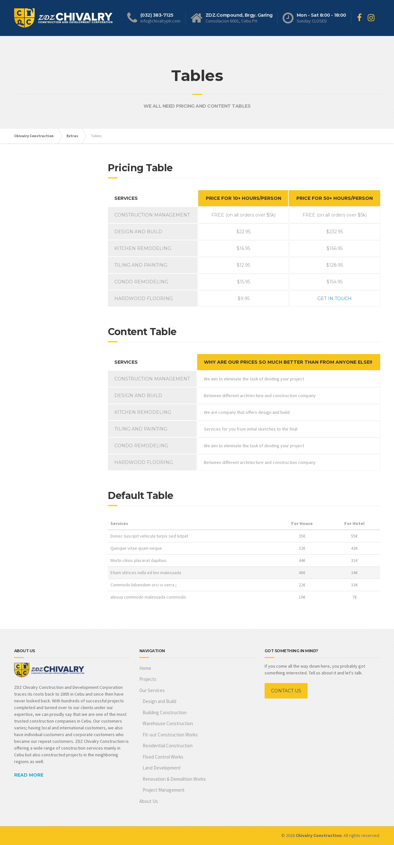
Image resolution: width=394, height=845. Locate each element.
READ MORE (28, 775)
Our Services (152, 690)
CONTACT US (286, 691)
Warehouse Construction (168, 723)
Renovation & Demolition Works (174, 779)
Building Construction (165, 712)
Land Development (162, 768)
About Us (148, 801)
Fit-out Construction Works (170, 735)
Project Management (164, 790)
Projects (147, 679)
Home (145, 668)
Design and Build (159, 701)
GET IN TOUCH (334, 298)
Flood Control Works (163, 757)
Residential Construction (168, 746)
